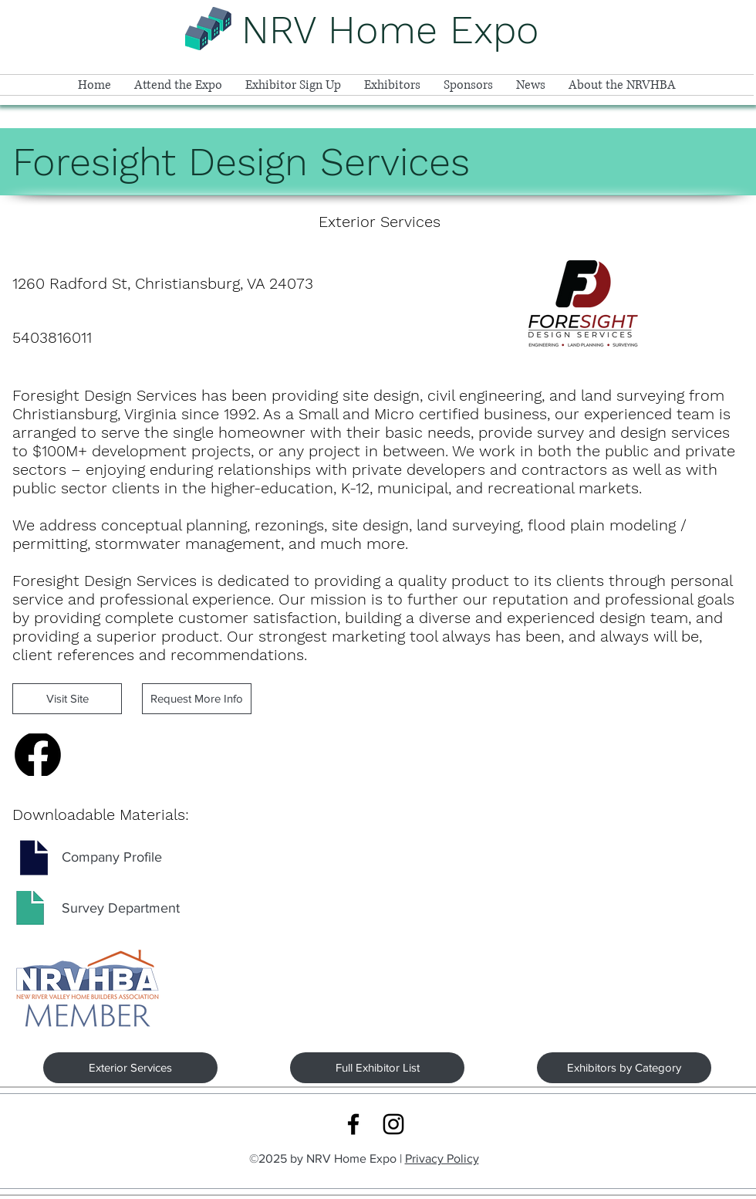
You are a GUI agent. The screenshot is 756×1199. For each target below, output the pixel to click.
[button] (178, 85)
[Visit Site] (67, 698)
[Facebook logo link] (353, 1124)
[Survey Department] (121, 908)
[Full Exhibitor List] (377, 1067)
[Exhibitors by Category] (624, 1067)
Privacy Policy (442, 1158)
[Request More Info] (196, 698)
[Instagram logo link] (393, 1124)
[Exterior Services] (130, 1067)
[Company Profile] (112, 857)
